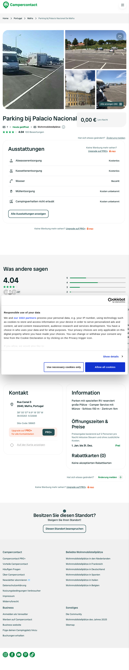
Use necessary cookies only (64, 367)
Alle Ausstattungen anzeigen (28, 214)
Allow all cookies (105, 367)
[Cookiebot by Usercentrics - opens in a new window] (110, 300)
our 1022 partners (25, 317)
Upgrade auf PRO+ (75, 228)
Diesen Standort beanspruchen (64, 528)
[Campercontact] (20, 5)
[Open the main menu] (122, 5)
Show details (111, 356)
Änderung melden (115, 137)
